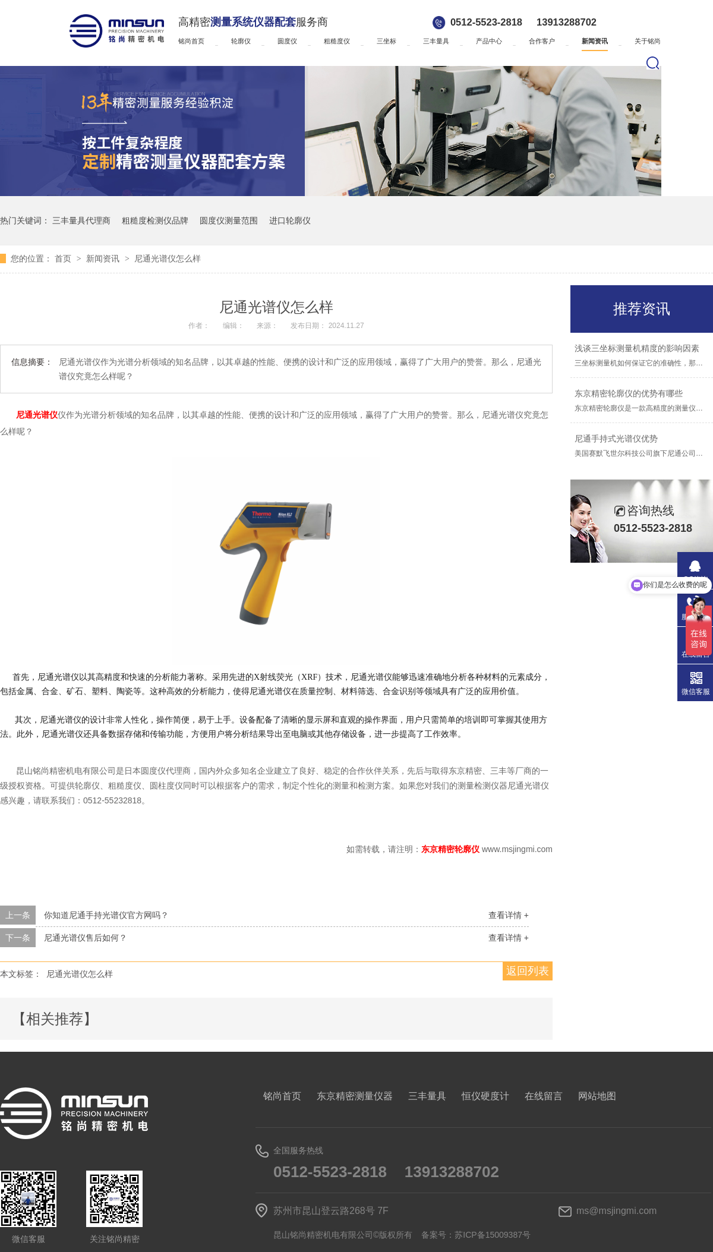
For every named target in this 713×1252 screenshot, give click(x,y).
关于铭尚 (648, 41)
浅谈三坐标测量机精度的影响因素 (637, 348)
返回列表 (527, 971)
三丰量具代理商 (81, 220)
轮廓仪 (241, 41)
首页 (64, 258)
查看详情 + (508, 915)
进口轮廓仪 (290, 220)
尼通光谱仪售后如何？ (85, 937)
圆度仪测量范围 (229, 220)
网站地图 (597, 1096)
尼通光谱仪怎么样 (167, 258)
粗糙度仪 (337, 41)
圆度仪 (287, 41)
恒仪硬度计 (485, 1096)
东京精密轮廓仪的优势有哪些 (629, 393)
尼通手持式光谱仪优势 (616, 438)
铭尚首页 (191, 41)
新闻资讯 (595, 41)
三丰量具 (436, 41)
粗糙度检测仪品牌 (155, 220)
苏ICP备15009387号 (493, 1235)
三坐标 (386, 41)
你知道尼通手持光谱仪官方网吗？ (106, 915)
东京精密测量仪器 (355, 1096)
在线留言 (544, 1096)
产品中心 (489, 41)
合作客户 (542, 41)
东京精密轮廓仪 (451, 849)
